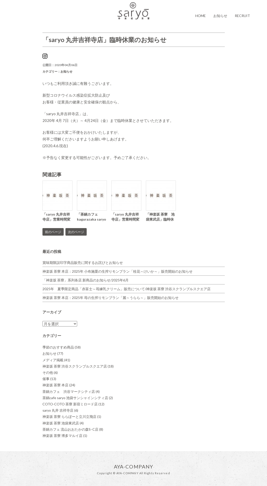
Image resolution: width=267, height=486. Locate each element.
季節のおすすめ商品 (61, 347)
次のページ (76, 232)
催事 (49, 379)
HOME (200, 16)
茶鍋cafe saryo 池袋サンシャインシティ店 (77, 398)
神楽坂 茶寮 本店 (58, 385)
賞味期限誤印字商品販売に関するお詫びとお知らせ (82, 262)
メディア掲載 (56, 360)
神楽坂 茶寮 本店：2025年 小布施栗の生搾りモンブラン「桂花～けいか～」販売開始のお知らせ (117, 271)
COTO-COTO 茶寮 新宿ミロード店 (73, 404)
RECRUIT (242, 16)
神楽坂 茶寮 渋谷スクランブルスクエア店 (78, 366)
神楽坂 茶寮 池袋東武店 (63, 423)
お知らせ (220, 16)
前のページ (53, 232)
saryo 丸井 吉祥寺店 (60, 410)
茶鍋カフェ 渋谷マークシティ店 (71, 391)
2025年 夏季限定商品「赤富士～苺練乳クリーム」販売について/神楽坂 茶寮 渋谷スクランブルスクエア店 (126, 289)
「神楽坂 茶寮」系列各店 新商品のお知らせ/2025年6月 (85, 280)
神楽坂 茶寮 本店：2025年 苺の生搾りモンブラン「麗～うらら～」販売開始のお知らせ (110, 297)
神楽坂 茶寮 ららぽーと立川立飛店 (71, 416)
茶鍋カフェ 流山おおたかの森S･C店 (72, 429)
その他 (50, 372)
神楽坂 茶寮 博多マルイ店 (64, 435)
